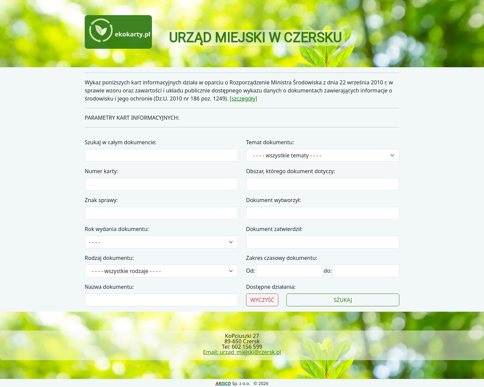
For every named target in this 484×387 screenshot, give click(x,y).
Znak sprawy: (101, 200)
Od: (251, 270)
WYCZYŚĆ (262, 300)
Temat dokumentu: (270, 142)
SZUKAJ (343, 300)
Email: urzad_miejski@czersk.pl (242, 352)
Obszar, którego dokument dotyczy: (290, 171)
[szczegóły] (243, 98)
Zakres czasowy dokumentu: (281, 258)
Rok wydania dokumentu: (117, 229)
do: (327, 270)
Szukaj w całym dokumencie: (121, 142)
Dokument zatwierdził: (274, 229)
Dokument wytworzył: (273, 200)
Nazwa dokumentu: (109, 287)
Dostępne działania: (271, 287)
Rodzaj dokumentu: (109, 258)
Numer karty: (101, 171)
